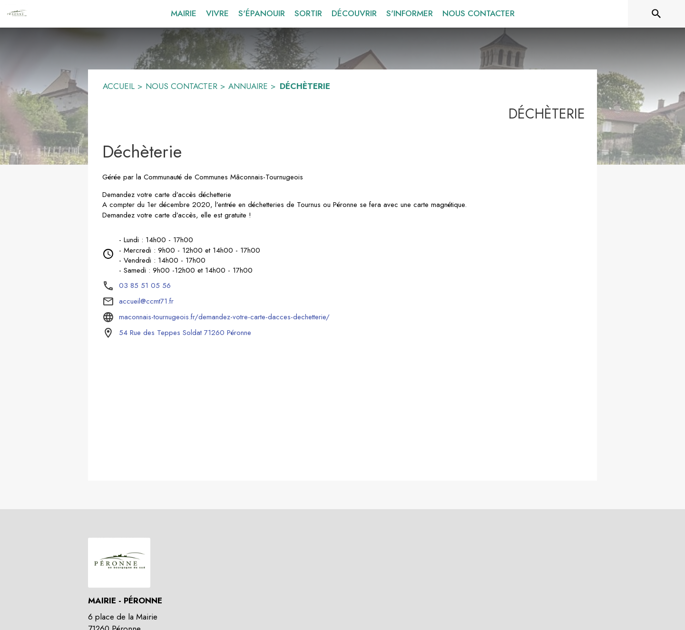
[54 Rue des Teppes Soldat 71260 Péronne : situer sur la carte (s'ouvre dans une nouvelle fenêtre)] (185, 333)
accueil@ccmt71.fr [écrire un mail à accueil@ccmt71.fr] (146, 301)
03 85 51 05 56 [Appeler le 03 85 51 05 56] (145, 285)
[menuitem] (183, 12)
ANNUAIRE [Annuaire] (248, 86)
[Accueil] (17, 13)
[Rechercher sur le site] (656, 14)
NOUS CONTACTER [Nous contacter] (181, 86)
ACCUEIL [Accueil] (119, 86)
